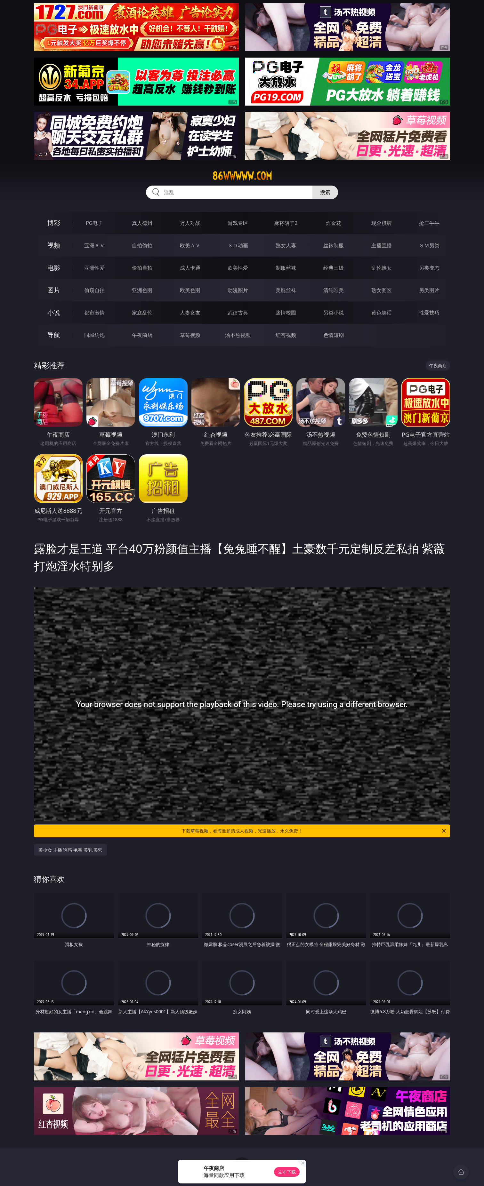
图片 (53, 290)
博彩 (53, 223)
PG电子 (94, 223)
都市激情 (94, 312)
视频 (53, 245)
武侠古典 (238, 312)
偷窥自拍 (94, 290)
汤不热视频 (238, 334)
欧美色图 (190, 290)
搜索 (325, 192)
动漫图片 (238, 290)
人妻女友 (190, 312)
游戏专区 (238, 223)
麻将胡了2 (285, 223)
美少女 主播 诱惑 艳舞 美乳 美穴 (70, 850)
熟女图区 (381, 290)
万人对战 (190, 223)
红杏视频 (286, 334)
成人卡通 (190, 267)
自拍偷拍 (142, 245)
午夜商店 (142, 334)
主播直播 (381, 245)
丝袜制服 (333, 245)
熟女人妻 (286, 245)
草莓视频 (190, 334)
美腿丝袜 (286, 290)
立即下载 (287, 1172)
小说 (53, 312)
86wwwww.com (242, 176)
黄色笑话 (381, 312)
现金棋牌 (381, 223)
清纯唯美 (333, 290)
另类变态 (429, 267)
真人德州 (142, 223)
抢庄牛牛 (429, 223)
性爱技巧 (429, 312)
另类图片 (429, 290)
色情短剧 (333, 334)
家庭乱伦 (142, 312)
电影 (53, 267)
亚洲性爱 (94, 267)
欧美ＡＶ (190, 245)
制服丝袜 (286, 267)
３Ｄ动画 (238, 245)
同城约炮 (94, 334)
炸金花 (333, 223)
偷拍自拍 (142, 267)
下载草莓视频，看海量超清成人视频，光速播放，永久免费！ (314, 831)
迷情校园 (286, 312)
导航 (53, 334)
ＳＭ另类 (429, 245)
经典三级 (333, 267)
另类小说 (333, 312)
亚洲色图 (142, 290)
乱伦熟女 (381, 267)
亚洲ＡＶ (94, 245)
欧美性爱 (238, 267)
